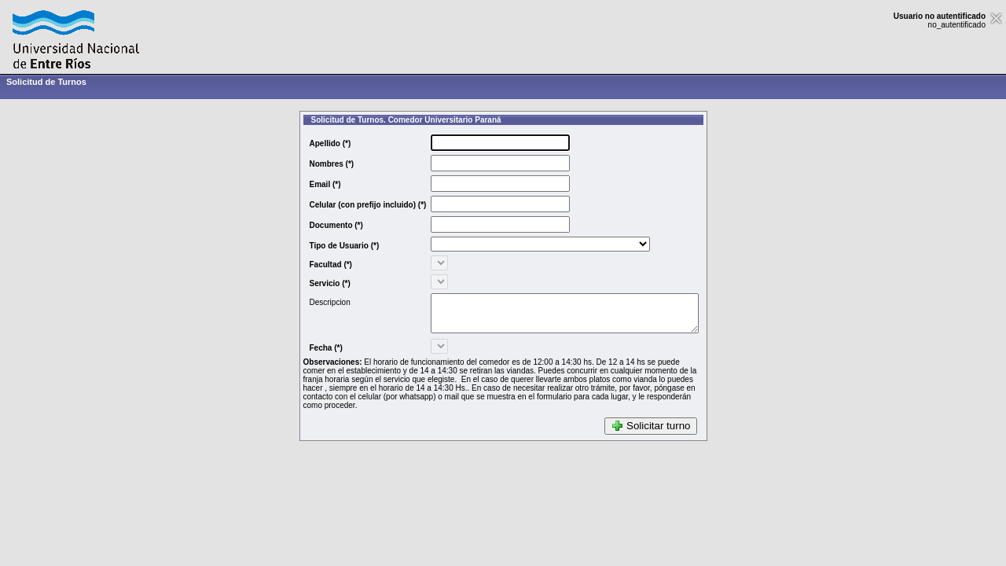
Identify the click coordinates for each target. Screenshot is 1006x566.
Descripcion (314, 302)
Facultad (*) (315, 264)
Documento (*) (320, 225)
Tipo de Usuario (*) (329, 245)
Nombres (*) (316, 164)
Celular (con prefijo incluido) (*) (352, 204)
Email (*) (309, 184)
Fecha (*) (310, 355)
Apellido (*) (315, 143)
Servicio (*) (314, 283)
